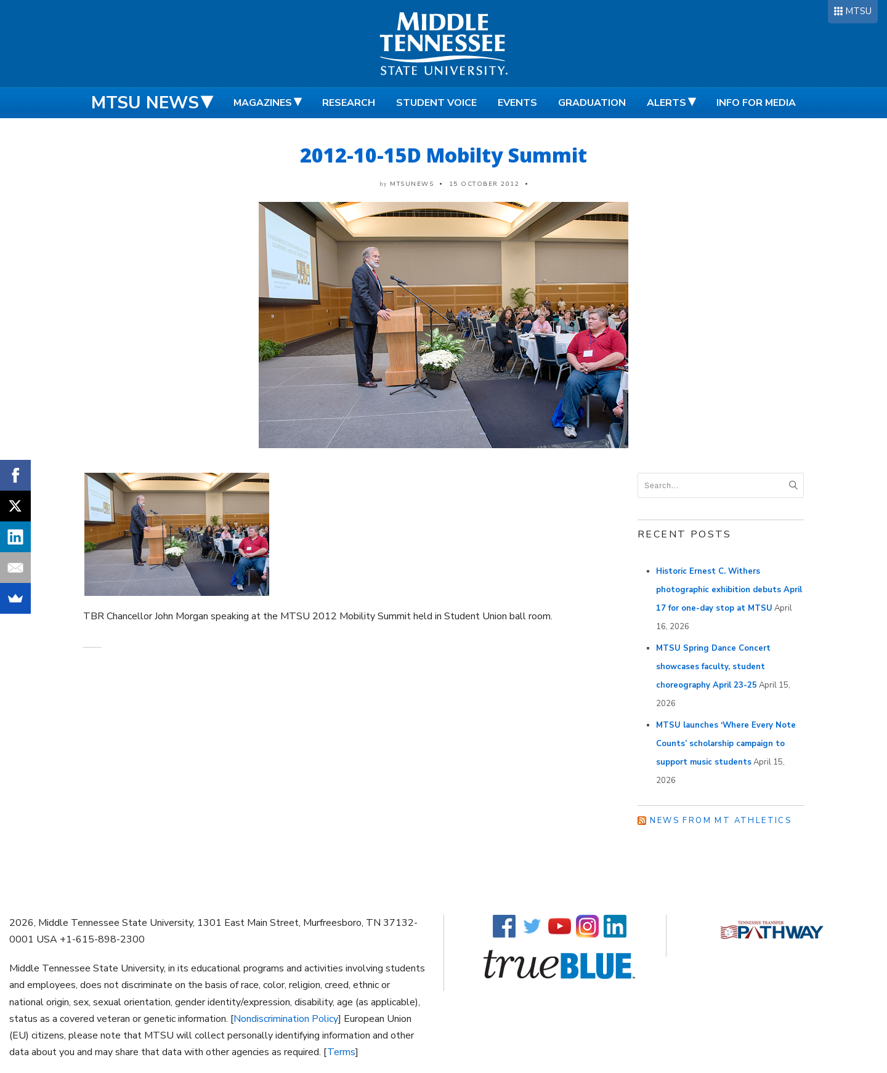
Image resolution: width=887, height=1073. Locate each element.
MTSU (858, 11)
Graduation (592, 103)
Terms (341, 1052)
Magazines (262, 103)
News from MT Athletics (721, 820)
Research (348, 103)
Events (517, 103)
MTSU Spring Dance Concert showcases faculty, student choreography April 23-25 (713, 667)
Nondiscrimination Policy (285, 1019)
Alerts (666, 103)
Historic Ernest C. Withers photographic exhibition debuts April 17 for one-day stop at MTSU (729, 590)
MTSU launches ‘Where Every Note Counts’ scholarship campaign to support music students (726, 744)
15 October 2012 (484, 184)
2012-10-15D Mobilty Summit (443, 155)
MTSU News (145, 103)
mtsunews (412, 184)
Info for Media (756, 103)
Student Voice (436, 103)
